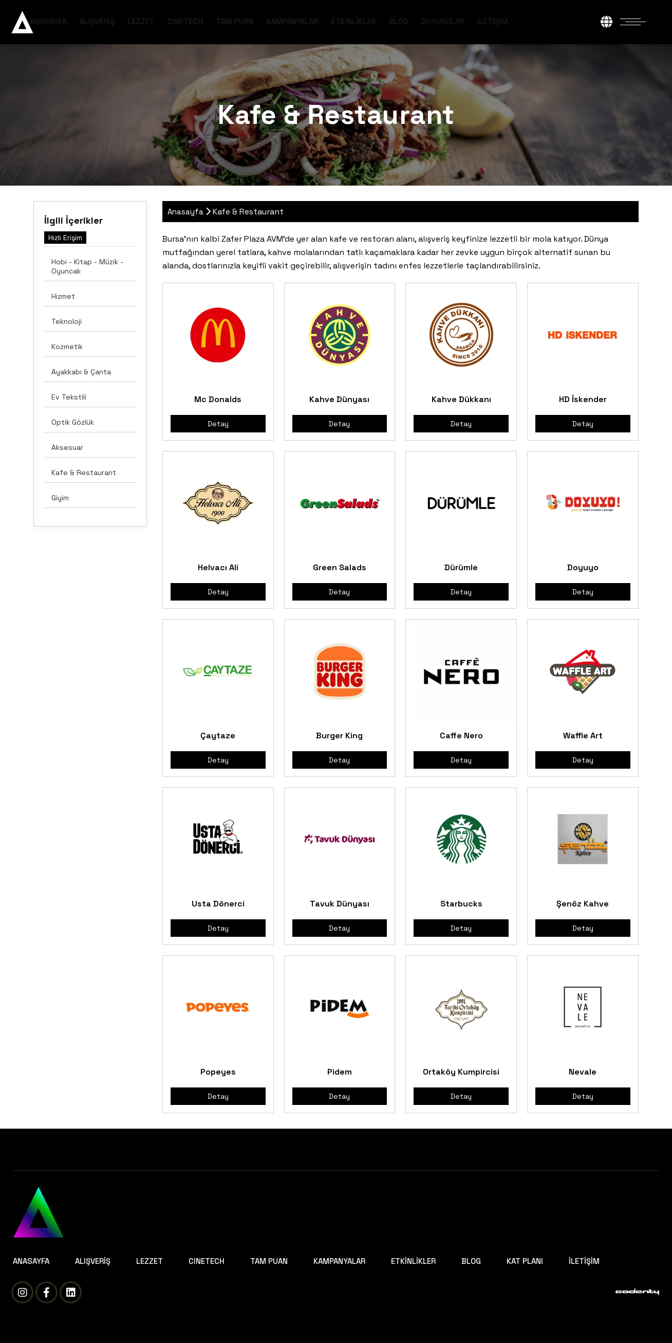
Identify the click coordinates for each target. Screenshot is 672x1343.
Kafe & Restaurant (83, 472)
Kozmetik (67, 346)
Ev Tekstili (68, 397)
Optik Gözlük (72, 422)
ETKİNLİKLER (388, 21)
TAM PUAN (270, 21)
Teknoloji (66, 321)
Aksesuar (67, 447)
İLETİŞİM (527, 21)
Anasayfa (185, 211)
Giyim (60, 497)
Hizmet (63, 296)
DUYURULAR (477, 21)
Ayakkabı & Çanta (81, 371)
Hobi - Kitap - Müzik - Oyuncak (87, 266)
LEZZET (176, 21)
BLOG (433, 21)
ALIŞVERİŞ (132, 21)
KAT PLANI (525, 1261)
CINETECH (220, 21)
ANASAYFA (83, 21)
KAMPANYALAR (327, 21)
